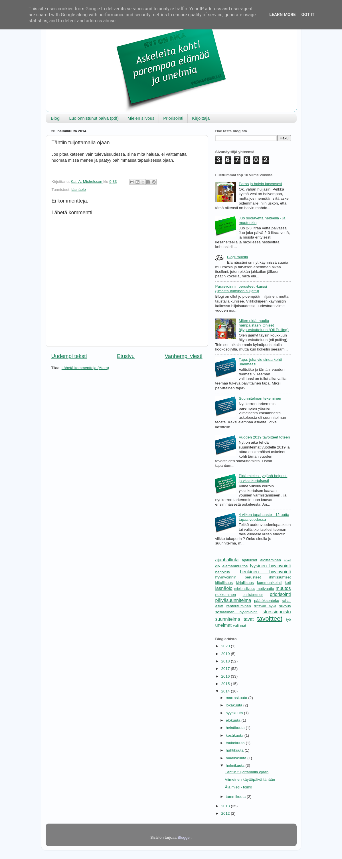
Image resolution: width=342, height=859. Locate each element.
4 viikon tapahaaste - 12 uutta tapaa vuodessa (264, 516)
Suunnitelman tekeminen (260, 398)
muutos (283, 588)
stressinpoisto (277, 611)
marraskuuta (237, 698)
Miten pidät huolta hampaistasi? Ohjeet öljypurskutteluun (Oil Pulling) (264, 325)
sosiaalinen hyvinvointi (236, 612)
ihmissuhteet (280, 577)
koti (288, 582)
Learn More (282, 14)
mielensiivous (244, 589)
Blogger (184, 837)
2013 (226, 806)
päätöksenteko (266, 600)
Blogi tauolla (237, 257)
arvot (287, 560)
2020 (226, 646)
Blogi (55, 118)
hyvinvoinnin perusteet (238, 577)
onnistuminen (253, 595)
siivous (285, 606)
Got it (307, 14)
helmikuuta (236, 765)
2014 (226, 691)
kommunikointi (269, 582)
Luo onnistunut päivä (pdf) (94, 118)
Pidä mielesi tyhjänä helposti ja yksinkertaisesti (263, 478)
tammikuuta (236, 796)
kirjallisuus (245, 582)
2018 (226, 661)
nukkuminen (225, 594)
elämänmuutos (235, 566)
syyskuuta (235, 713)
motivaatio (265, 588)
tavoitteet (269, 618)
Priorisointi (173, 118)
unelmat (223, 625)
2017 (226, 668)
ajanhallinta (227, 559)
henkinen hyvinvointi (265, 571)
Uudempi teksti (69, 356)
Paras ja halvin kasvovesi (260, 184)
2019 (226, 654)
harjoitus (222, 572)
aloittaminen (270, 560)
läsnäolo (79, 189)
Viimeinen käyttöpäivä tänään (250, 779)
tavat (249, 619)
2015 (226, 684)
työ (288, 620)
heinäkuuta (236, 728)
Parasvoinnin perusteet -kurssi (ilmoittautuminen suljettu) (241, 288)
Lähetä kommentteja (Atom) (85, 368)
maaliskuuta (237, 758)
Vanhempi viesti (184, 356)
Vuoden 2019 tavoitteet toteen (264, 437)
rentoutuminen (238, 606)
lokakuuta (235, 705)
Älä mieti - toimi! (238, 787)
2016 (226, 676)
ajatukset (249, 560)
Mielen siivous (141, 118)
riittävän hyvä (265, 606)
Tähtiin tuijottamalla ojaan (246, 772)
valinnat (239, 625)
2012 (226, 813)
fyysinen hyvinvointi (270, 565)
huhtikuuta (235, 750)
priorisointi (280, 594)
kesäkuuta (235, 735)
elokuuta (234, 720)
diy (217, 566)
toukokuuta (236, 743)
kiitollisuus (224, 582)
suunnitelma (227, 619)
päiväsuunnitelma (233, 600)
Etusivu (126, 356)
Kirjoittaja (201, 118)
